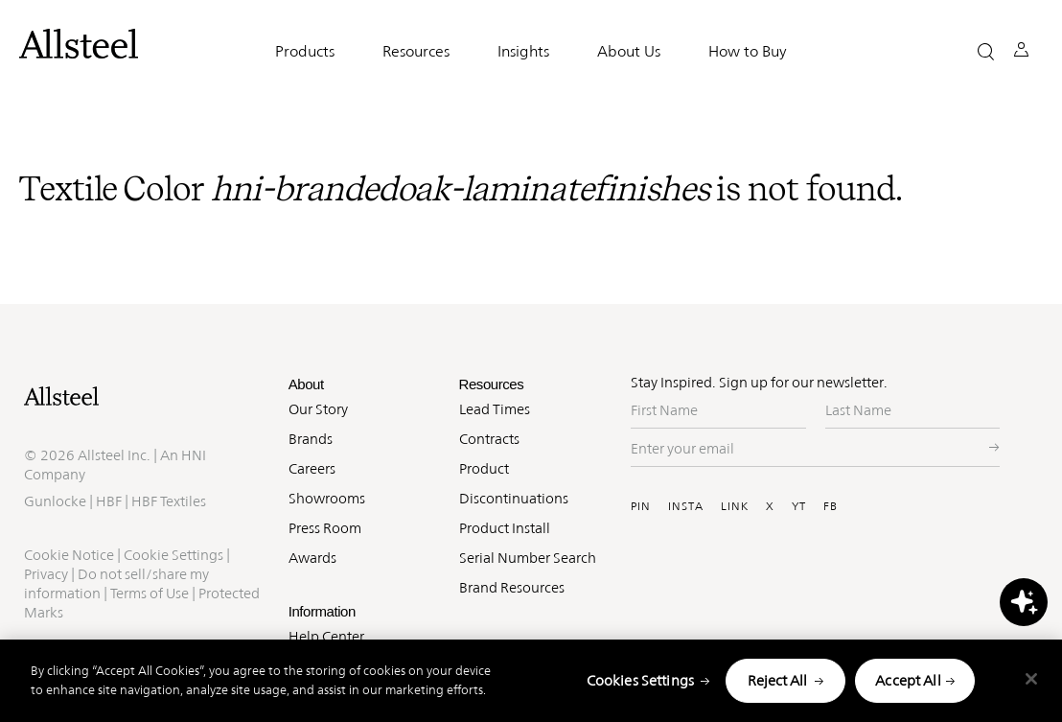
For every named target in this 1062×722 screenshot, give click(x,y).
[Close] (1031, 679)
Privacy (46, 574)
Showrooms (327, 498)
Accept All (908, 680)
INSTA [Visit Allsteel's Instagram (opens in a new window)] (686, 506)
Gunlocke (55, 501)
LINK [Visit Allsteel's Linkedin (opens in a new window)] (735, 506)
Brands (311, 439)
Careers (312, 468)
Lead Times (494, 409)
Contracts (489, 439)
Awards (312, 557)
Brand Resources (512, 587)
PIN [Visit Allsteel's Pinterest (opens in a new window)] (641, 506)
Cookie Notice (69, 555)
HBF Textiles (168, 501)
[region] (531, 681)
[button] (986, 51)
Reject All (777, 680)
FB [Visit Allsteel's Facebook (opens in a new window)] (830, 506)
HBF (109, 501)
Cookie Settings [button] (173, 555)
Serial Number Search (527, 557)
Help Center (326, 636)
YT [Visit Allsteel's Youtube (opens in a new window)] (799, 506)
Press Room (325, 528)
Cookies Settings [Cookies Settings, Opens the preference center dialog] (640, 680)
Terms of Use (149, 593)
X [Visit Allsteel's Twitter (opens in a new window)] (770, 506)
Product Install (504, 528)
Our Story (318, 409)
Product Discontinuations (513, 483)
